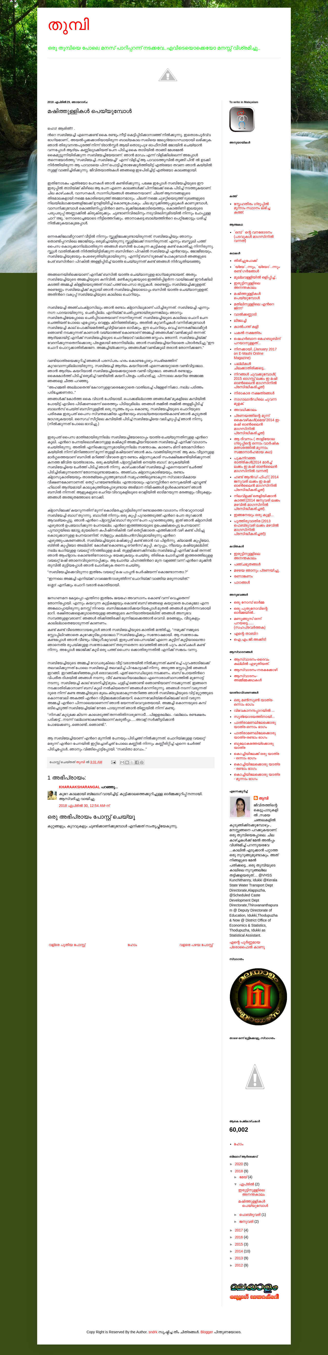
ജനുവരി (246, 1221)
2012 (239, 1265)
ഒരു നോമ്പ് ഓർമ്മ (249, 602)
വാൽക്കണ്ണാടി (245, 314)
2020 (239, 1164)
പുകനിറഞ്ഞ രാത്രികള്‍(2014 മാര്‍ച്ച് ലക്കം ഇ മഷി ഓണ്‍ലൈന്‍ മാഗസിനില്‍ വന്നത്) (255, 464)
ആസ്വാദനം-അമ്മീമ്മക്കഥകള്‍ (248, 678)
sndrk (153, 1332)
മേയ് (243, 1177)
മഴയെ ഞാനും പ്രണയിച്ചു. (257, 570)
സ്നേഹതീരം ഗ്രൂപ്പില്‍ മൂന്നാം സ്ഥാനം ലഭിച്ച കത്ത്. (252, 208)
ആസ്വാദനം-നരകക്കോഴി (256, 670)
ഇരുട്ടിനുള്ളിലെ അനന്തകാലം (247, 285)
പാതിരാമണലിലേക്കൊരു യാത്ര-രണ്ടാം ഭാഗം (255, 735)
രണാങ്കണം (243, 576)
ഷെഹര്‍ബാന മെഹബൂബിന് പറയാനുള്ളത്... (257, 341)
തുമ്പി (68, 24)
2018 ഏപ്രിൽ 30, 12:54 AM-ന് (84, 806)
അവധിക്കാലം (245, 410)
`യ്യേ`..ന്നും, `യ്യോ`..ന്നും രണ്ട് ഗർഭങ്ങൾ (257, 269)
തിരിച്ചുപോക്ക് (245, 261)
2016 (239, 1237)
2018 (239, 1171)
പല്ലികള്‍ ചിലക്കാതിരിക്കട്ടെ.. (249, 366)
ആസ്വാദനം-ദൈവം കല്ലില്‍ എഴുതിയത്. (252, 661)
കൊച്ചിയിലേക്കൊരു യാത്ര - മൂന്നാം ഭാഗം (257, 776)
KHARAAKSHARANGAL (79, 787)
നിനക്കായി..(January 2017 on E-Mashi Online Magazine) (255, 353)
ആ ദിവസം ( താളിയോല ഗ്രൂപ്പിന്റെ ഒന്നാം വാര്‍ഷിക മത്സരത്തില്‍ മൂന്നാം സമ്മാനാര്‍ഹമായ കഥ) (256, 445)
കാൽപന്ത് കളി (246, 327)
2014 (239, 1251)
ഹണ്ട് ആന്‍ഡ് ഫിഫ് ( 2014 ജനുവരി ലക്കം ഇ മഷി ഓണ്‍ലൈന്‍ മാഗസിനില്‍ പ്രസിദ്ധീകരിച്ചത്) (256, 483)
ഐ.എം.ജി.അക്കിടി (250, 639)
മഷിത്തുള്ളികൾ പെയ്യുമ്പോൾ (247, 296)
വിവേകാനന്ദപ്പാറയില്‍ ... (254, 710)
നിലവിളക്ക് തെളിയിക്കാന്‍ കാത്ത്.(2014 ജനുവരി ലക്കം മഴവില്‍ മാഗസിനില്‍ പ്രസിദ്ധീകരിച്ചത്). (257, 502)
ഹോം (132, 945)
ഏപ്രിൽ (247, 1184)
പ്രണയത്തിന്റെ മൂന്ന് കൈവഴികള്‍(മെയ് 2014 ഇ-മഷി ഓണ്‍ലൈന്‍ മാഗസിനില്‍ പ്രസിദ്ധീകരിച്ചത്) (257, 424)
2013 (239, 1258)
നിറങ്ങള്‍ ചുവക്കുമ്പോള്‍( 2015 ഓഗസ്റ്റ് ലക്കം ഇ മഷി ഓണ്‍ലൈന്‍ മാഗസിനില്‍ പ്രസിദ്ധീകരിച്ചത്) (256, 380)
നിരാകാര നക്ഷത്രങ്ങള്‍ (254, 393)
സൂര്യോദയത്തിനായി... (254, 717)
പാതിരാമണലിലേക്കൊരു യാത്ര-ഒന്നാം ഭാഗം (255, 724)
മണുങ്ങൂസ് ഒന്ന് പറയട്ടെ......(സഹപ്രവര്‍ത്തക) (249, 623)
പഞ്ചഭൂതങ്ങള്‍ (247, 564)
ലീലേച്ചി (240, 320)
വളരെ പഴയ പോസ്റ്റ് (196, 945)
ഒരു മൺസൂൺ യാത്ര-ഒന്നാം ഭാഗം (253, 702)
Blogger (207, 1332)
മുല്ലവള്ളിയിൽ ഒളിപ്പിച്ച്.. (255, 277)
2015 (239, 1244)
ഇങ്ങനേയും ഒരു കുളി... (254, 515)
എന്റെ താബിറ (246, 633)
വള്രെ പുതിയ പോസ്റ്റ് (67, 945)
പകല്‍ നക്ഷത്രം (248, 333)
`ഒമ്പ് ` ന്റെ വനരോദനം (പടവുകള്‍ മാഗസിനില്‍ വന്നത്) (254, 236)
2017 (239, 1230)
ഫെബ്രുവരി (250, 1215)
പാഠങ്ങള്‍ (242, 582)
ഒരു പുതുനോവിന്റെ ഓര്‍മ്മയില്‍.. (251, 610)
